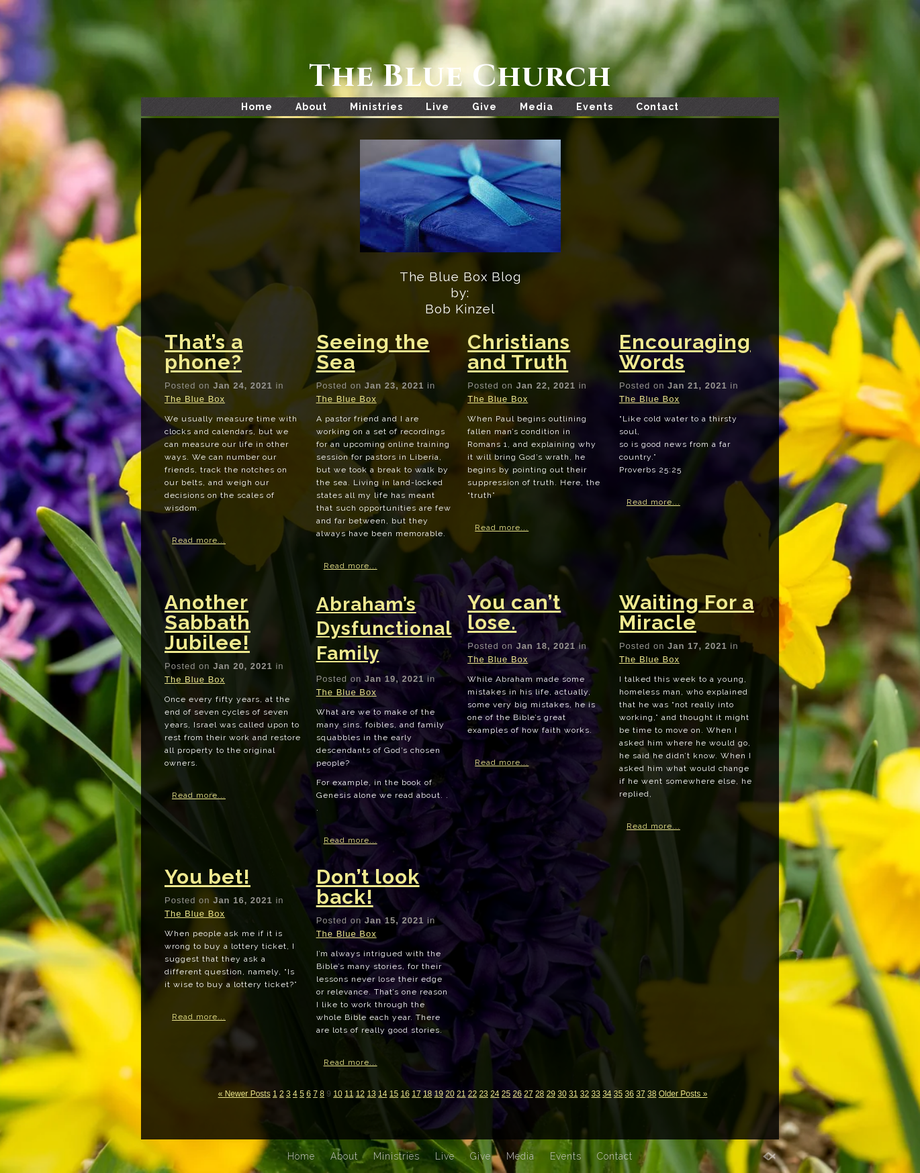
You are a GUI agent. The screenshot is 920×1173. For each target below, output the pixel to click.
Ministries (376, 106)
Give (484, 106)
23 (483, 1094)
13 (371, 1094)
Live (437, 106)
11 (348, 1094)
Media (536, 106)
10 (337, 1094)
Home (257, 106)
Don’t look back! (368, 887)
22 (472, 1094)
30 (561, 1094)
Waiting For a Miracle (686, 612)
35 (618, 1094)
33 (595, 1094)
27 (528, 1094)
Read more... (199, 540)
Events (594, 106)
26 (517, 1094)
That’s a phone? (204, 352)
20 (449, 1094)
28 (539, 1094)
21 (461, 1094)
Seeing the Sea (373, 352)
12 (360, 1094)
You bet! (207, 876)
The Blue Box (195, 399)
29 (551, 1094)
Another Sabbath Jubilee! (207, 622)
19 (438, 1094)
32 (584, 1094)
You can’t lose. (514, 612)
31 (573, 1094)
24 (494, 1094)
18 (427, 1094)
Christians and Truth (518, 352)
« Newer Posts (244, 1094)
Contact (657, 106)
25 (506, 1094)
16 (405, 1094)
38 (651, 1094)
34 (606, 1094)
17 (416, 1094)
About (311, 106)
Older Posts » (683, 1094)
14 (382, 1094)
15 (393, 1094)
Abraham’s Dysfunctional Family (384, 628)
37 (640, 1094)
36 (629, 1094)
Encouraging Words (685, 352)
